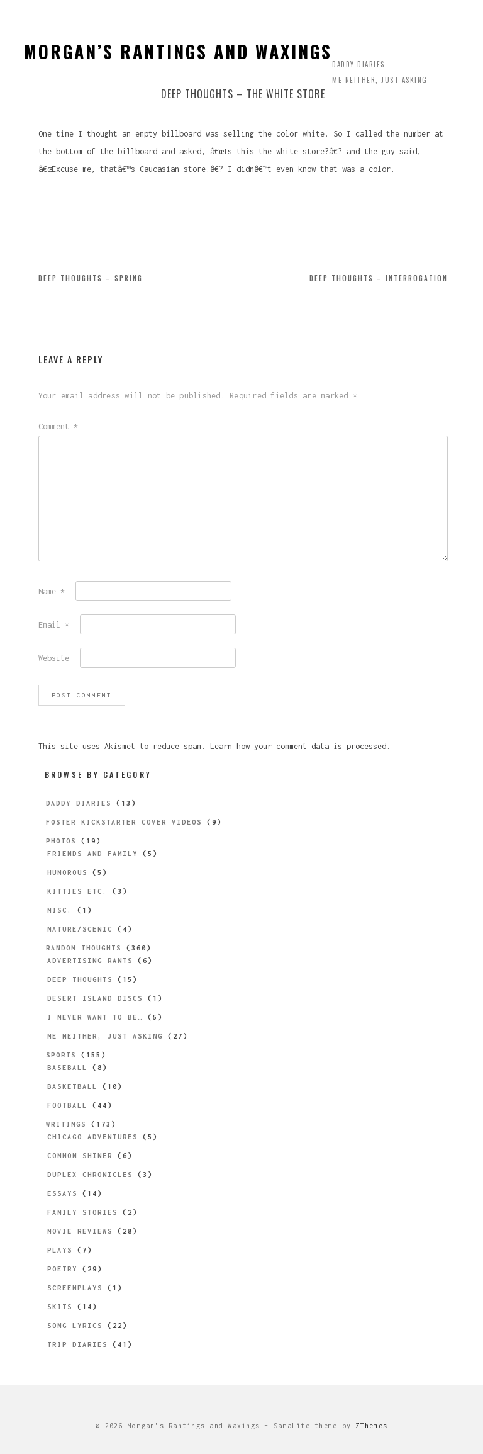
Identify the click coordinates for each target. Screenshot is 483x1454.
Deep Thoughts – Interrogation (378, 278)
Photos (61, 841)
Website (53, 658)
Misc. (59, 910)
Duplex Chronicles (90, 1174)
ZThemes (371, 1425)
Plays (59, 1250)
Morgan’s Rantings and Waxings (178, 51)
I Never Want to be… (95, 1017)
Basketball (72, 1086)
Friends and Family (92, 853)
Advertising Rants (90, 960)
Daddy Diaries (358, 64)
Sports (61, 1055)
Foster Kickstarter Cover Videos (124, 822)
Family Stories (82, 1212)
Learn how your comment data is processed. (300, 746)
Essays (62, 1193)
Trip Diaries (77, 1344)
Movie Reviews (80, 1231)
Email (53, 624)
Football (67, 1105)
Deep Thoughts (80, 979)
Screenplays (75, 1288)
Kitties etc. (77, 891)
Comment (58, 426)
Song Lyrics (75, 1325)
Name (51, 591)
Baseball (67, 1067)
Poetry (62, 1269)
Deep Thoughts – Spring (90, 278)
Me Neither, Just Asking (380, 80)
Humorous (67, 872)
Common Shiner (80, 1155)
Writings (66, 1124)
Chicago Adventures (92, 1137)
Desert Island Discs (95, 998)
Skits (59, 1306)
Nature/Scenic (80, 929)
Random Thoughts (83, 948)
